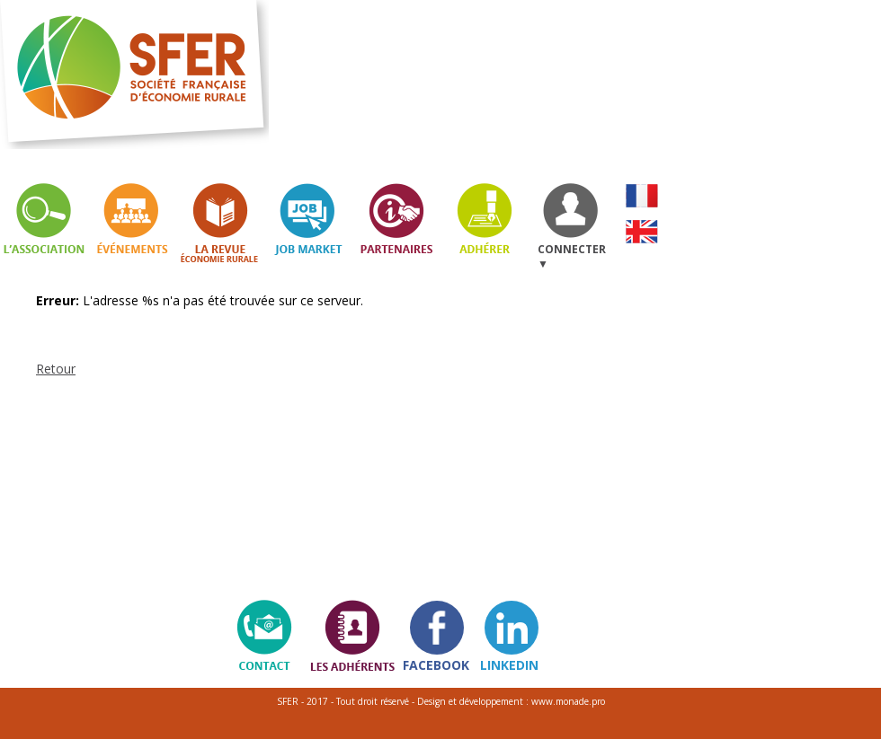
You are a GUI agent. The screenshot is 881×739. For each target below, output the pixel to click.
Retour (56, 368)
